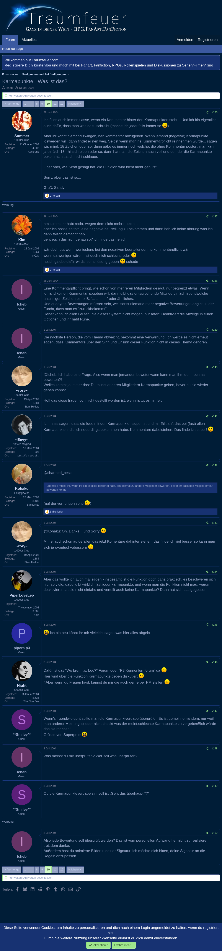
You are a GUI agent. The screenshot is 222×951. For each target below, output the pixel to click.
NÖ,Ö (35, 255)
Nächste (73, 103)
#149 (214, 786)
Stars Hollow (31, 406)
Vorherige (13, 103)
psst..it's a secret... (28, 455)
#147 (214, 711)
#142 (214, 465)
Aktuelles (28, 40)
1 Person (54, 195)
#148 (214, 748)
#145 (214, 624)
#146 (214, 662)
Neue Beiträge (12, 48)
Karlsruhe (33, 151)
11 (54, 103)
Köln (36, 614)
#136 (214, 112)
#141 (214, 416)
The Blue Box (31, 701)
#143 (214, 522)
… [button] (31, 103)
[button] (40, 40)
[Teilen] (207, 112)
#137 (214, 216)
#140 (214, 367)
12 (61, 103)
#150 (214, 833)
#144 (214, 571)
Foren (10, 40)
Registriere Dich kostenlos (28, 65)
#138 (214, 280)
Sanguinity (33, 504)
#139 (214, 329)
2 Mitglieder (56, 511)
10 (48, 103)
